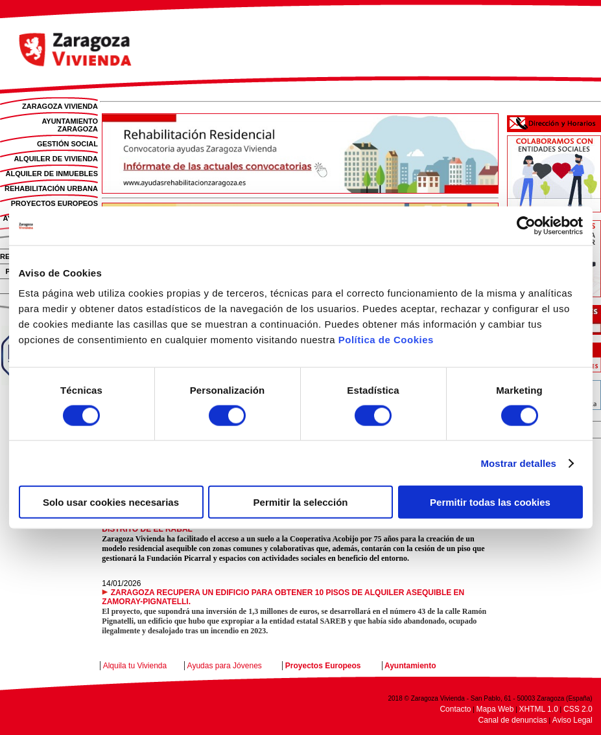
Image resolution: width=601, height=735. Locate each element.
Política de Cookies (386, 339)
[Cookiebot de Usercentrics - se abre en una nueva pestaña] (526, 225)
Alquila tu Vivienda (135, 665)
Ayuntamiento (410, 665)
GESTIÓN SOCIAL (67, 144)
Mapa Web (495, 709)
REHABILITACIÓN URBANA (51, 188)
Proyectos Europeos (323, 665)
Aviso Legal (572, 720)
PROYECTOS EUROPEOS (54, 203)
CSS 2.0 (578, 709)
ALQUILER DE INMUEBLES (52, 173)
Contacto (455, 709)
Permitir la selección (300, 502)
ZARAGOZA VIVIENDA (60, 106)
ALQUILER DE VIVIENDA (56, 159)
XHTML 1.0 (538, 709)
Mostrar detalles (518, 462)
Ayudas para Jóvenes (224, 665)
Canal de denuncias (512, 720)
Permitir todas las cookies (490, 502)
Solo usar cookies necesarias (111, 502)
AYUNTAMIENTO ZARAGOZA (69, 125)
